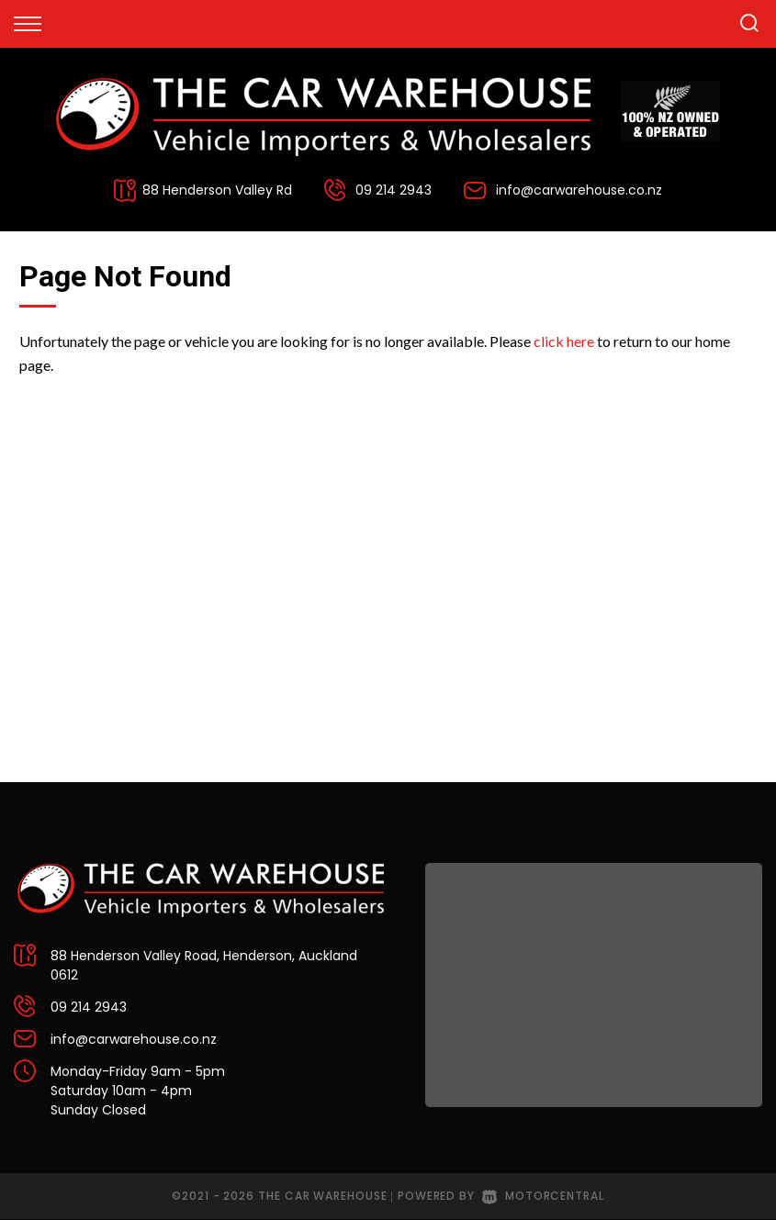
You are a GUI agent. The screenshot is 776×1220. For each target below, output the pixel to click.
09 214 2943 (393, 190)
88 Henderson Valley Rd (217, 190)
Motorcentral (543, 1195)
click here (564, 341)
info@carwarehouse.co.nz (579, 190)
